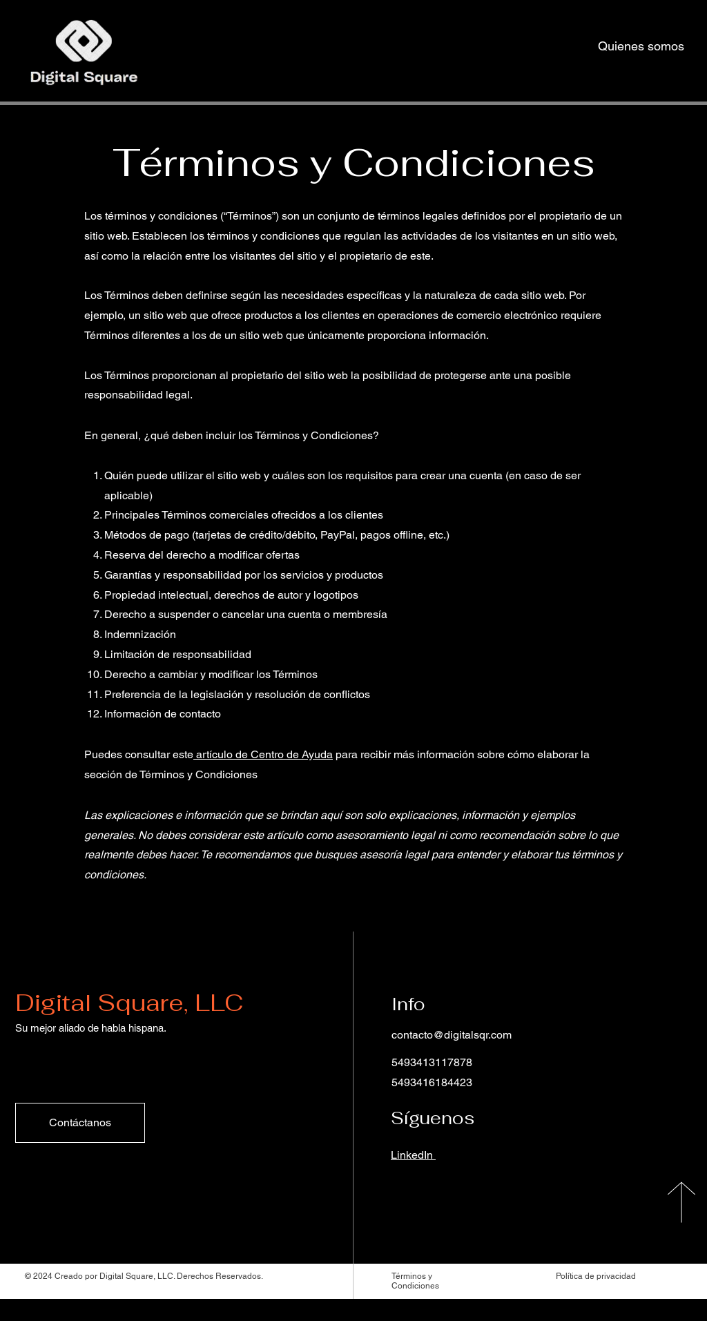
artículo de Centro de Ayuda (264, 754)
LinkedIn (413, 1154)
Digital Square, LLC (129, 1002)
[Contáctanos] (80, 1123)
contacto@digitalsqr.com (451, 1034)
